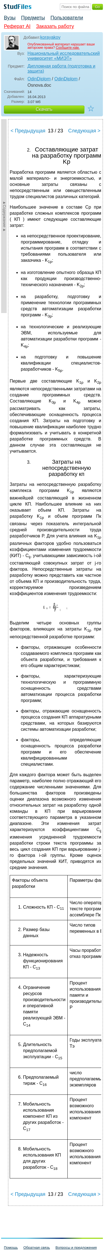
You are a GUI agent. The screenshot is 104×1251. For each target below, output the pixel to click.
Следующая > (84, 131)
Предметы (33, 17)
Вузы (10, 17)
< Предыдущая (28, 131)
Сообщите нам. (68, 47)
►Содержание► (4, 216)
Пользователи (66, 17)
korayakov (50, 37)
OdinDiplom (39, 78)
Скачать (44, 109)
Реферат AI (17, 26)
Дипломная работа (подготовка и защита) (61, 68)
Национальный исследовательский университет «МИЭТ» (63, 56)
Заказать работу (55, 26)
